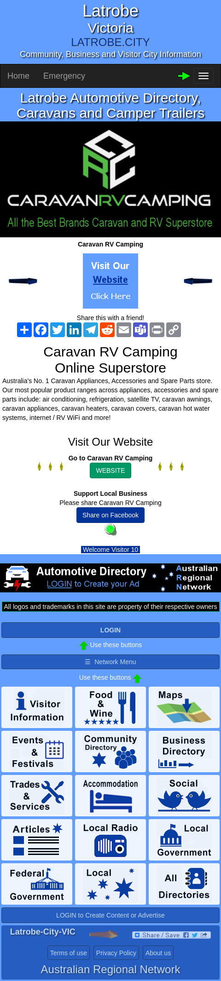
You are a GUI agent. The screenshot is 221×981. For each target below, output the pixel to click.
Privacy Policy (116, 953)
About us (158, 953)
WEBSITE (110, 470)
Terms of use (68, 953)
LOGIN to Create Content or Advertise (110, 915)
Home (18, 75)
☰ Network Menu (110, 661)
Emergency (64, 75)
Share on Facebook (110, 515)
